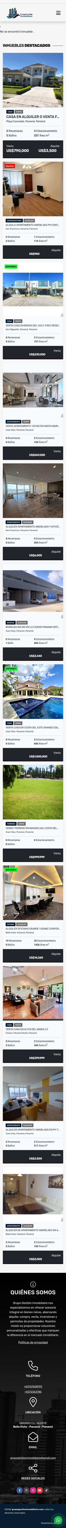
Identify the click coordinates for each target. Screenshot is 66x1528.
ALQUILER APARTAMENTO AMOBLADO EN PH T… (33, 1129)
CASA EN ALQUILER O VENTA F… (32, 117)
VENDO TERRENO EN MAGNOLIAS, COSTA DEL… (32, 828)
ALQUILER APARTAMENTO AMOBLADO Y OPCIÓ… (33, 526)
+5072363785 (33, 1391)
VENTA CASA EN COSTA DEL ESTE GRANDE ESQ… (33, 727)
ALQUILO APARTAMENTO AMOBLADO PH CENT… (32, 224)
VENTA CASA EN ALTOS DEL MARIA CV (27, 1029)
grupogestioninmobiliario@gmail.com (33, 1457)
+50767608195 (33, 1386)
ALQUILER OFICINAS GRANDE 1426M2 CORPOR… (33, 928)
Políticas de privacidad (33, 1342)
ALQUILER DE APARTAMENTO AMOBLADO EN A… (33, 1230)
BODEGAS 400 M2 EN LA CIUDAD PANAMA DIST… (32, 627)
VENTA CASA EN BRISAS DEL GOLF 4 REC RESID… (33, 325)
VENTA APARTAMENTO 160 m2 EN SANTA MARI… (33, 426)
